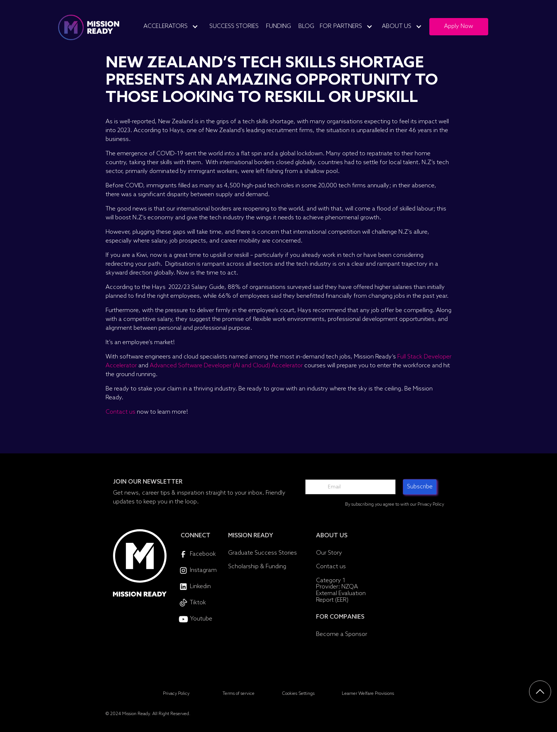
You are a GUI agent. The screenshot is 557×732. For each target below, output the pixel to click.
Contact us (120, 412)
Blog (306, 26)
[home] (88, 27)
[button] (173, 26)
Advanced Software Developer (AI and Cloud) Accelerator (226, 365)
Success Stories (234, 26)
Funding (278, 26)
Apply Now (458, 26)
